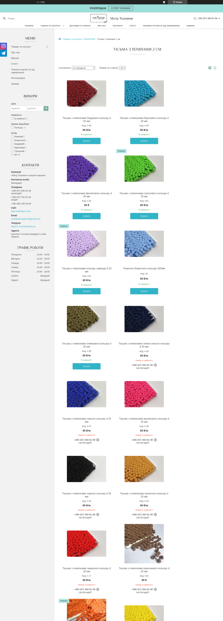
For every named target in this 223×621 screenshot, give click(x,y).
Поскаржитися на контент (115, 618)
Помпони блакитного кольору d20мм (189, 193)
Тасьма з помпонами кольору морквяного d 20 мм (189, 420)
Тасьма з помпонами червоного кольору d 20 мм (84, 420)
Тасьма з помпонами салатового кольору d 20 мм (84, 195)
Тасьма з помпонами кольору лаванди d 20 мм (137, 195)
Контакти (118, 26)
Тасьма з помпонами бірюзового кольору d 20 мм (136, 119)
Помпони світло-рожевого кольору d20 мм (84, 569)
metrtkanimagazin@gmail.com (25, 219)
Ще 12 (17, 154)
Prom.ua (125, 615)
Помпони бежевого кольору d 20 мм (136, 568)
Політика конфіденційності (138, 618)
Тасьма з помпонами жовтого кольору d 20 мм (84, 495)
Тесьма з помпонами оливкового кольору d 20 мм (84, 270)
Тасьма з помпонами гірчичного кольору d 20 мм (189, 345)
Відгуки (15, 58)
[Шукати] (4, 18)
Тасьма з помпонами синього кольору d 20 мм (189, 270)
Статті (132, 26)
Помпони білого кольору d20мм (137, 493)
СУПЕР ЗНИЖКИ (121, 8)
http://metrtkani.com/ (21, 211)
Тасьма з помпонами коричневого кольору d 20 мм (136, 420)
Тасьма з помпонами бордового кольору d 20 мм (84, 119)
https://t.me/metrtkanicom (23, 226)
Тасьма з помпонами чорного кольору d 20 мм (137, 345)
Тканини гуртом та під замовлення (161, 26)
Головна (29, 26)
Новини (191, 26)
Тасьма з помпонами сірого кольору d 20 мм (189, 495)
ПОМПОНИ (89, 39)
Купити (84, 141)
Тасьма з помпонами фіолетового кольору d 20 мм (189, 119)
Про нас (102, 26)
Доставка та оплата (80, 26)
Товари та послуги (50, 26)
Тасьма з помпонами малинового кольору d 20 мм (84, 345)
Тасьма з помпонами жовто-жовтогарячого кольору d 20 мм (189, 569)
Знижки (15, 83)
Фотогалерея (18, 78)
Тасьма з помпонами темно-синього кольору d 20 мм (136, 270)
